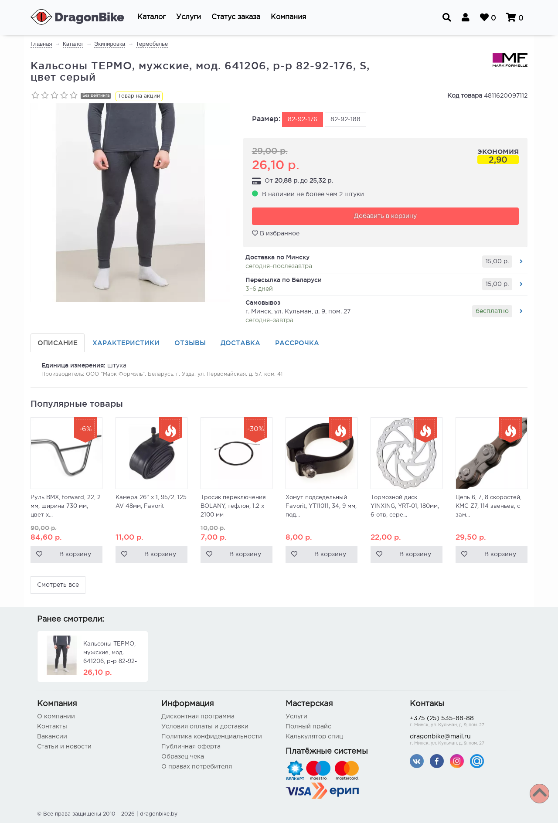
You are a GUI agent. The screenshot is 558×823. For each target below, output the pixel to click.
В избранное (275, 233)
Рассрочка (297, 343)
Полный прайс (308, 726)
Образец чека (182, 756)
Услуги (296, 716)
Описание (57, 343)
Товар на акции (139, 96)
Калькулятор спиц (314, 736)
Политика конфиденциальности (211, 736)
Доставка (240, 343)
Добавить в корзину (385, 216)
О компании (56, 716)
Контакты (52, 726)
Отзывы (190, 343)
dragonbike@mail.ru (465, 740)
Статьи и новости (64, 746)
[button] (151, 17)
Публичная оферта (191, 746)
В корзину (75, 554)
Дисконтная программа (198, 716)
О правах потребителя (196, 766)
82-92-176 (302, 119)
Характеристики (126, 343)
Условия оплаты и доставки (204, 726)
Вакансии (52, 736)
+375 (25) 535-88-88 (465, 722)
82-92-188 (345, 119)
